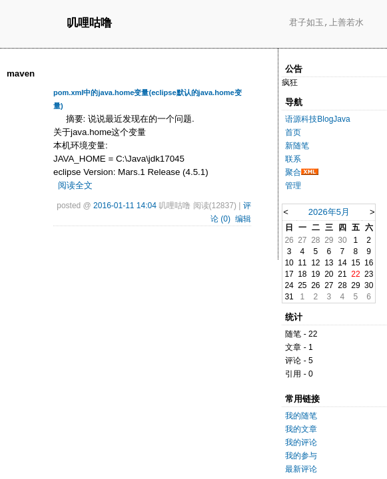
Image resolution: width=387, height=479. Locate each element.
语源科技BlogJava (317, 119)
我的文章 (301, 429)
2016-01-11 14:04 (125, 205)
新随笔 (297, 145)
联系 (293, 159)
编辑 (243, 219)
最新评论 (301, 469)
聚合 (293, 172)
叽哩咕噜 (89, 23)
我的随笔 (301, 415)
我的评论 (301, 442)
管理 (293, 185)
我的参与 (301, 455)
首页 (293, 132)
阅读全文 (75, 185)
